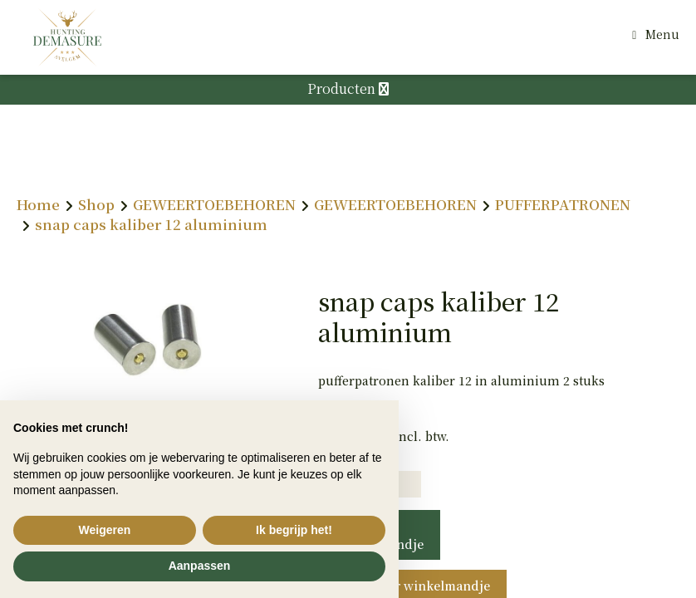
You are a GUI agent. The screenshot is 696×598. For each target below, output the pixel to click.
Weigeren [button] (105, 530)
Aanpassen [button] (200, 565)
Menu (662, 34)
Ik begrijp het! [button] (294, 530)
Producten (348, 88)
